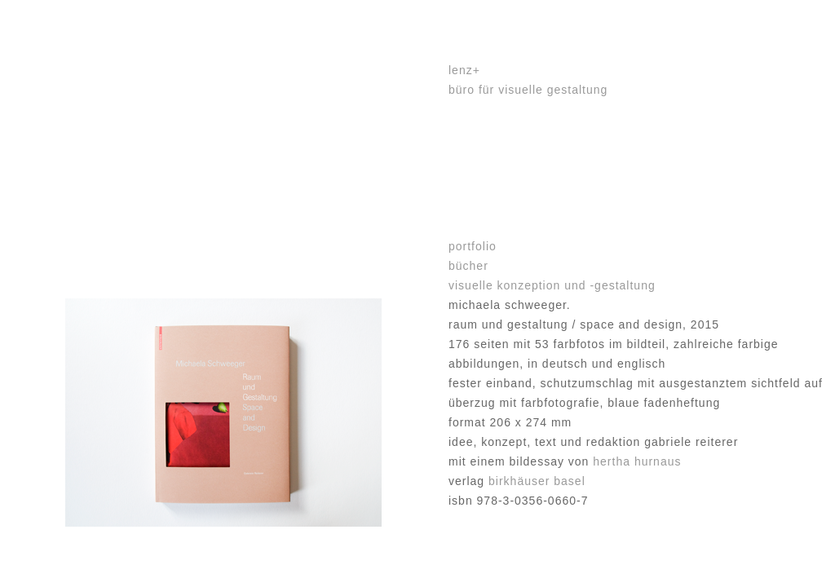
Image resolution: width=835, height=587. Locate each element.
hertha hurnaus (637, 461)
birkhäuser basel (536, 481)
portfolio (472, 246)
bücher (468, 265)
